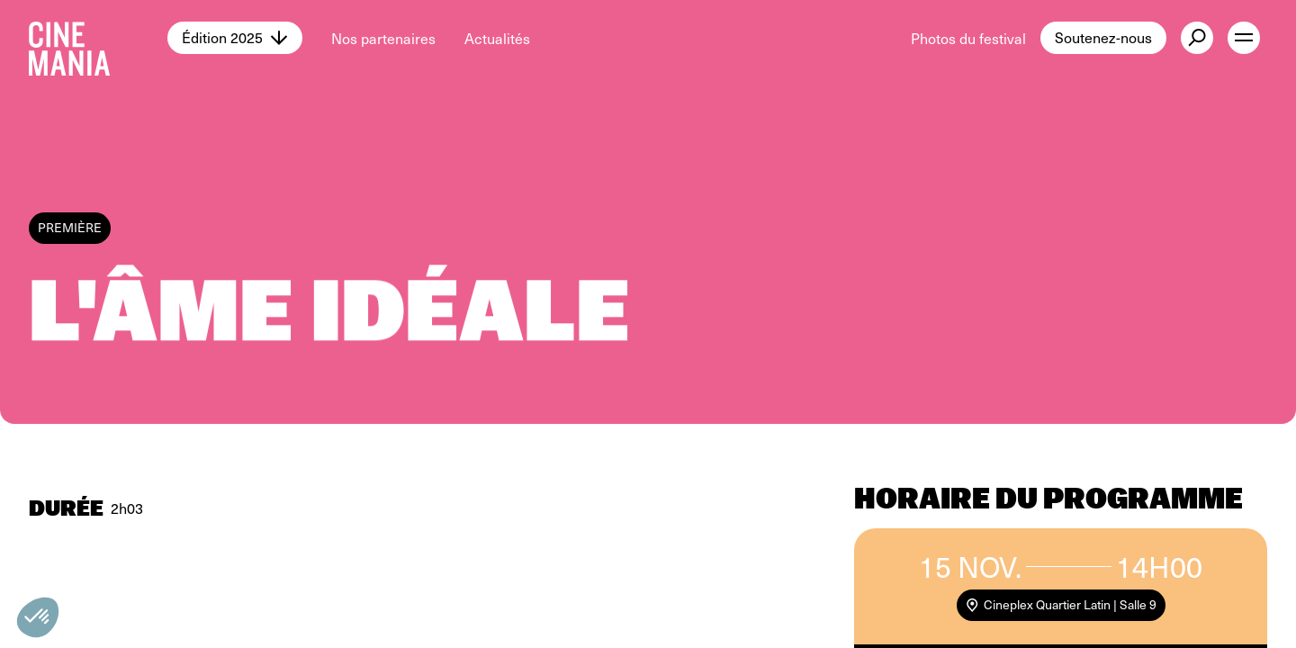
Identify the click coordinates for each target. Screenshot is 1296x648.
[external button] (1197, 38)
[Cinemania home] (98, 38)
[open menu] (1244, 38)
